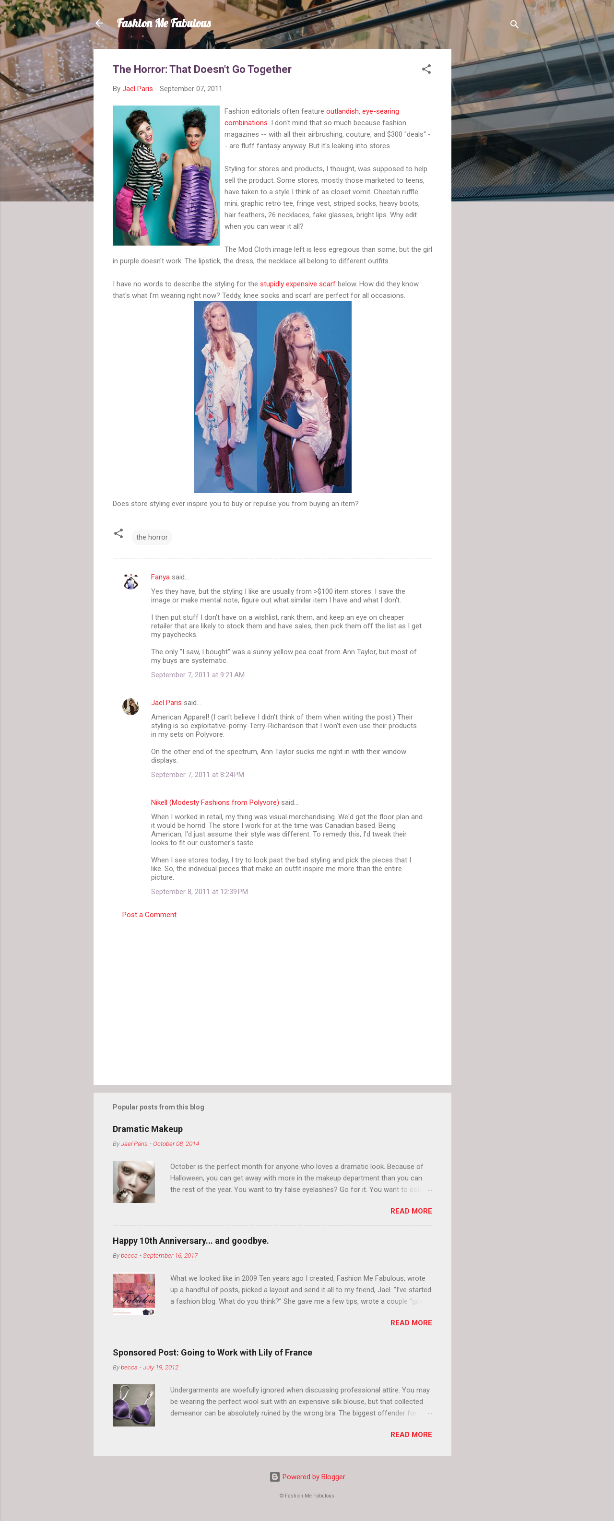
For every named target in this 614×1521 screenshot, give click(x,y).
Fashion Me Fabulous (164, 23)
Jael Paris (166, 702)
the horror (152, 537)
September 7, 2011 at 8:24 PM (197, 774)
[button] (426, 70)
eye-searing (380, 111)
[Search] (514, 26)
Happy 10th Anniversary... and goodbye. (191, 1241)
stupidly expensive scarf (298, 284)
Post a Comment (149, 914)
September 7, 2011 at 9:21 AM (198, 675)
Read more (411, 1211)
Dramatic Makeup (148, 1129)
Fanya (160, 577)
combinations (246, 122)
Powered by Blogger (307, 1477)
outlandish (342, 111)
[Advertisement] (489, 193)
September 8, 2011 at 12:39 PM (199, 891)
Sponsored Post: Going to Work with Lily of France (212, 1352)
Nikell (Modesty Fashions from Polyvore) (215, 802)
